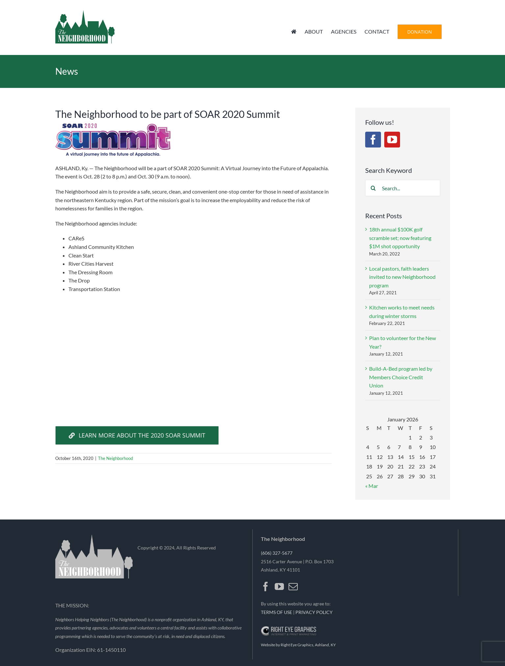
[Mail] (293, 586)
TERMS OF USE (276, 612)
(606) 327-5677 (276, 553)
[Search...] (402, 188)
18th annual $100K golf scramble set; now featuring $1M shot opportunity (400, 237)
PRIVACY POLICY (314, 612)
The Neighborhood (115, 458)
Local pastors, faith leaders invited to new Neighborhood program (402, 276)
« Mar (371, 486)
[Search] (373, 188)
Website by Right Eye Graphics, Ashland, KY (298, 644)
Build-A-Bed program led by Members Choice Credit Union (400, 376)
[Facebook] (373, 139)
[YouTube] (392, 139)
